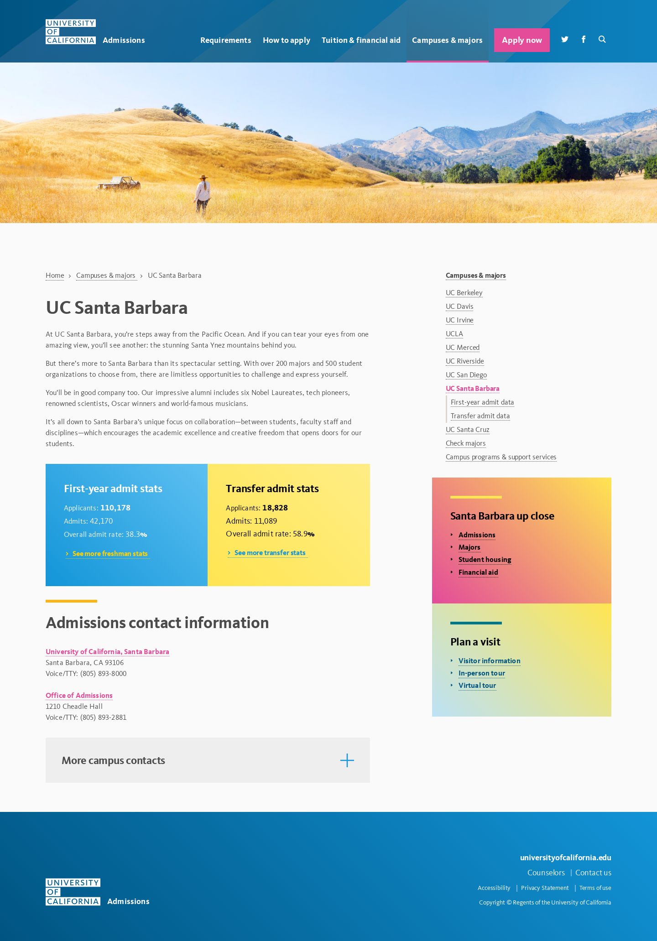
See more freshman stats (110, 553)
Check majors (466, 443)
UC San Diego (466, 374)
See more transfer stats (270, 552)
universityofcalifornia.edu (565, 857)
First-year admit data (483, 402)
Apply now (522, 40)
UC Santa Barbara (473, 388)
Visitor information (490, 660)
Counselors (546, 873)
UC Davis (460, 306)
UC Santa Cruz (468, 429)
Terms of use (595, 888)
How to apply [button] (286, 40)
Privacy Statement (545, 888)
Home (55, 275)
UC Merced (463, 347)
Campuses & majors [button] (447, 40)
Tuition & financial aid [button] (361, 40)
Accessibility (494, 888)
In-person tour (482, 673)
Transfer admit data (480, 415)
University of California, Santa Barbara (107, 651)
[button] (208, 760)
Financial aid (478, 572)
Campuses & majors (106, 275)
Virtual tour (477, 685)
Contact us (593, 873)
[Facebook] (583, 38)
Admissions (477, 534)
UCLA (454, 333)
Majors (470, 547)
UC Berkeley (464, 292)
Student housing (485, 559)
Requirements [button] (225, 40)
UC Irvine (460, 320)
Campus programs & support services (501, 456)
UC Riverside (465, 361)
